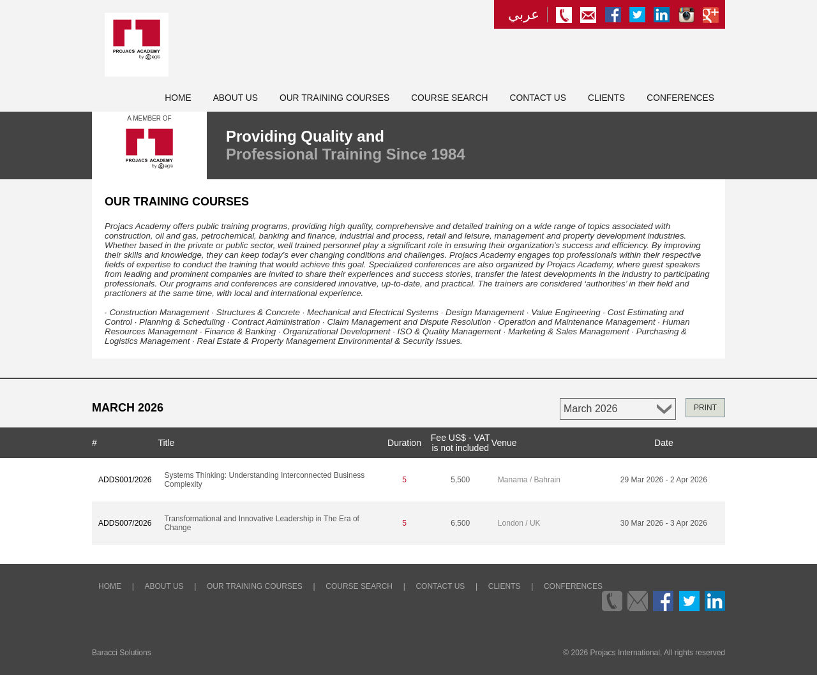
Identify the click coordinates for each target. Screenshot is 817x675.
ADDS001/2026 (124, 479)
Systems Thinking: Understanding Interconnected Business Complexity (264, 480)
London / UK (519, 523)
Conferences (680, 98)
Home (178, 98)
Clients (606, 98)
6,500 (460, 523)
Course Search (449, 98)
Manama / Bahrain (529, 479)
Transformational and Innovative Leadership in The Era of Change (261, 523)
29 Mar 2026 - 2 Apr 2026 (663, 479)
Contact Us (538, 98)
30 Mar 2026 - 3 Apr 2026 (663, 523)
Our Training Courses (334, 98)
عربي (523, 14)
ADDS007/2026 (124, 523)
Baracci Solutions (121, 652)
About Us (235, 98)
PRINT (705, 407)
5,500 (460, 479)
